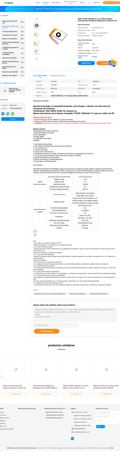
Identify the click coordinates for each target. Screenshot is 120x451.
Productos (3, 415)
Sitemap (2, 423)
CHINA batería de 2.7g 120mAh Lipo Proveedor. (21, 448)
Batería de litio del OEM (12, 72)
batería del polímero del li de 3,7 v (12, 27)
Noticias (2, 420)
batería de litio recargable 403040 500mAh (15, 90)
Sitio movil (3, 426)
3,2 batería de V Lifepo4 (12, 35)
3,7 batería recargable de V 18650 (12, 48)
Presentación (47, 331)
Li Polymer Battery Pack (12, 32)
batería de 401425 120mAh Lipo (99, 294)
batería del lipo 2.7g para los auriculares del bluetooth (50, 294)
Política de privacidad (6, 429)
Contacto (13, 119)
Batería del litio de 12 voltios (12, 67)
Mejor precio (86, 63)
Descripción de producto (57, 75)
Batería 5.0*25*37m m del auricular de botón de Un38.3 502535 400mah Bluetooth (106, 388)
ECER (111, 448)
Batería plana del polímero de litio (12, 62)
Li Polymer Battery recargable (12, 53)
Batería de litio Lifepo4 (12, 75)
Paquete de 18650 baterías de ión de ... (12, 43)
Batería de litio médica (12, 58)
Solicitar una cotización (111, 2)
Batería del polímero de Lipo (12, 22)
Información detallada (40, 75)
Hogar (2, 412)
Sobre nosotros (5, 418)
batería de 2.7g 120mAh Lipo (78, 294)
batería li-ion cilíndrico (12, 39)
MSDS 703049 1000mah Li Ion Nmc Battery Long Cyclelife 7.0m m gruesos (76, 388)
